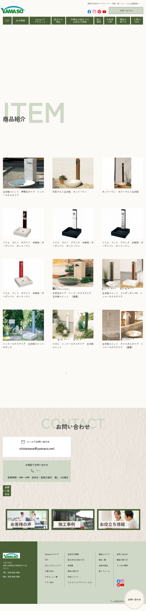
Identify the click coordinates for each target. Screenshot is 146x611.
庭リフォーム (104, 578)
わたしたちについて (53, 572)
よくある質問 (122, 572)
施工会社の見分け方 (76, 567)
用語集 (70, 572)
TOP (7, 20)
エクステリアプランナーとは (80, 589)
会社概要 (20, 20)
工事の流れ (137, 21)
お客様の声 (109, 21)
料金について (73, 584)
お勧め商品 (103, 572)
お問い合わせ (126, 10)
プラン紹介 (49, 589)
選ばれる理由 (58, 21)
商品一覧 (102, 567)
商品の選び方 (73, 578)
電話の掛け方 (123, 21)
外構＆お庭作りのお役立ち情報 (80, 21)
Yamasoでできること (40, 21)
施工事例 (99, 21)
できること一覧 (51, 584)
